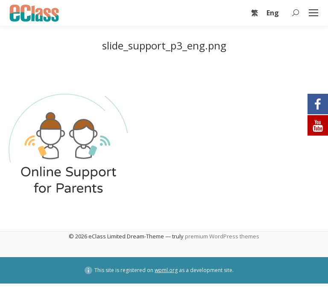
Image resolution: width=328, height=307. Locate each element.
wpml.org (166, 270)
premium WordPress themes (222, 236)
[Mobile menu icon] (313, 13)
